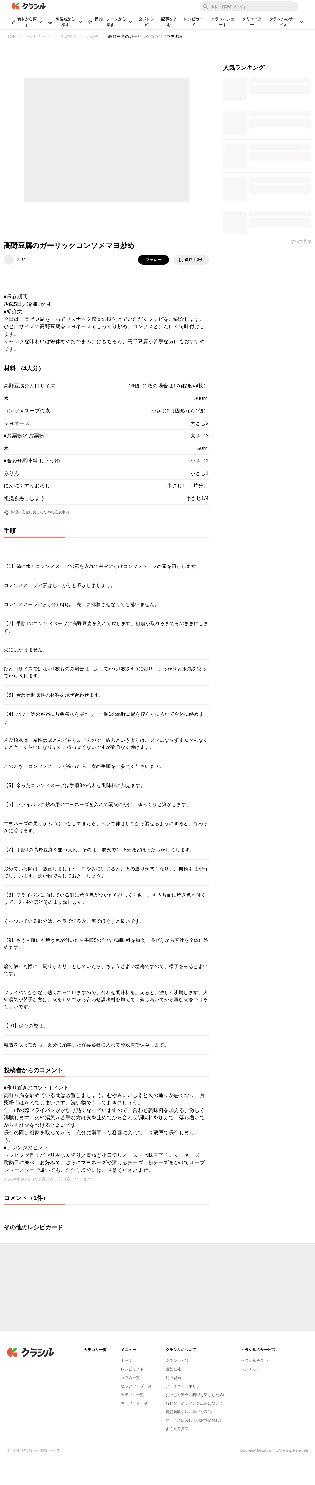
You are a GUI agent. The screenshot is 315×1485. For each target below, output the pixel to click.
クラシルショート (222, 22)
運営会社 (173, 1369)
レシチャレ (250, 1369)
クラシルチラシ (254, 1360)
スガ (20, 259)
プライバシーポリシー (185, 1386)
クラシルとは (177, 1360)
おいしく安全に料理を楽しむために (196, 1394)
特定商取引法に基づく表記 (189, 1412)
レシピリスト (132, 1369)
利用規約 (173, 1377)
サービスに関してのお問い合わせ (194, 1420)
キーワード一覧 (134, 1403)
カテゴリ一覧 (132, 1394)
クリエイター (252, 22)
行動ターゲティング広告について (194, 1403)
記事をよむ (169, 22)
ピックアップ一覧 (136, 1386)
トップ (126, 1360)
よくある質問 (177, 1429)
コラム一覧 (130, 1377)
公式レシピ (146, 22)
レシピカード (193, 22)
